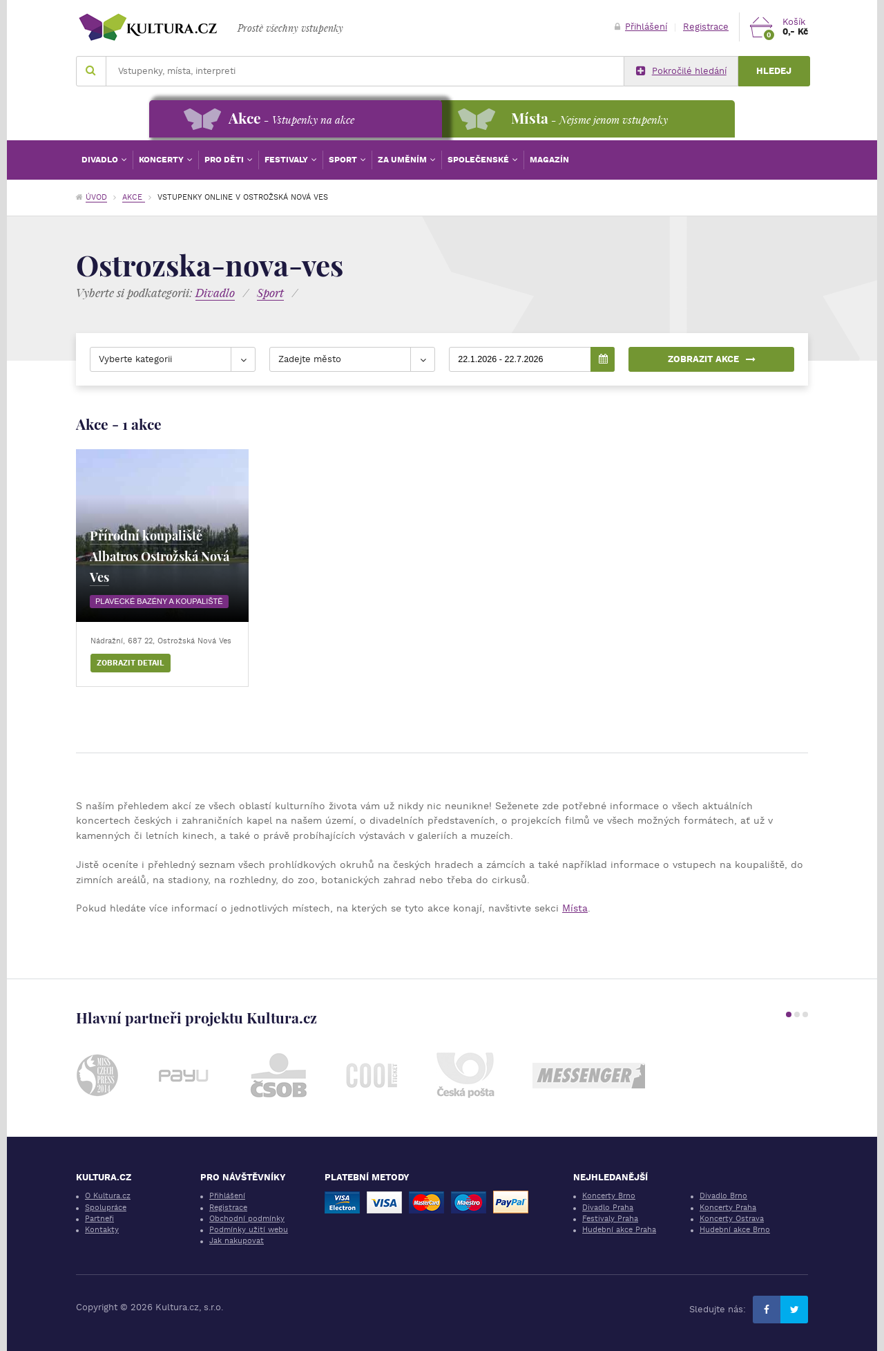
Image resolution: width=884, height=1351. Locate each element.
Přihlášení (641, 26)
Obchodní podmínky (247, 1218)
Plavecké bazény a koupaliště (159, 601)
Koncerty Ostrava (732, 1218)
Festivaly (287, 159)
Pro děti (225, 159)
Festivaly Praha (610, 1218)
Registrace (706, 26)
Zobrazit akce (712, 359)
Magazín (549, 159)
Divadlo (100, 159)
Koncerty (162, 159)
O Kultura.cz (108, 1195)
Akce (133, 197)
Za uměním (403, 159)
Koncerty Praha (728, 1207)
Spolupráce (105, 1207)
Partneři (99, 1218)
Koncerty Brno (608, 1195)
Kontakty (102, 1229)
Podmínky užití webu (248, 1229)
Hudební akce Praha (619, 1229)
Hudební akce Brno (735, 1229)
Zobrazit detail (130, 663)
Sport (344, 159)
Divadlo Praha (607, 1207)
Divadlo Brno (723, 1195)
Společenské (479, 159)
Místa (575, 908)
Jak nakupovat (236, 1240)
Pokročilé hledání (681, 71)
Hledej (773, 71)
